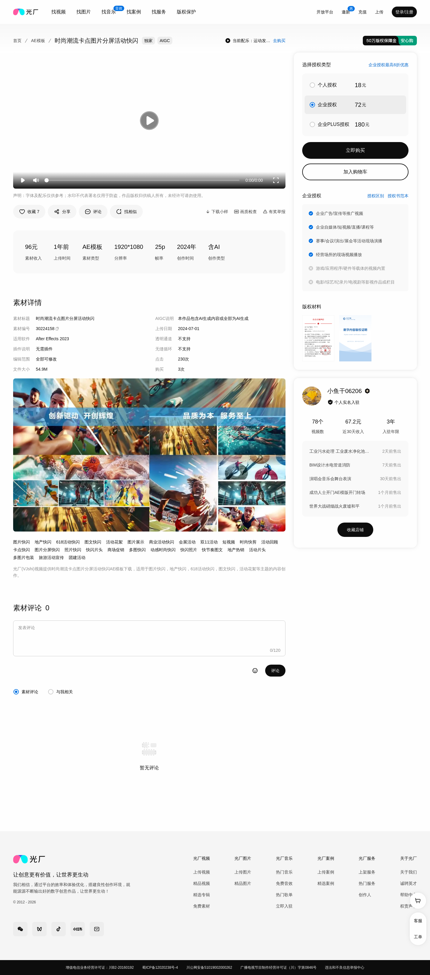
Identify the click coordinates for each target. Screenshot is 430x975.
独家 (148, 40)
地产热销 (236, 549)
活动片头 (257, 549)
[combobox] (58, 12)
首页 (17, 40)
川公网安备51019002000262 (209, 967)
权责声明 (408, 906)
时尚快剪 (248, 542)
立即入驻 (284, 906)
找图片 (83, 11)
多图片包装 (23, 557)
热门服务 (367, 883)
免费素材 (201, 906)
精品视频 (201, 883)
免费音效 (284, 883)
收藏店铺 (355, 529)
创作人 (365, 894)
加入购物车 (355, 171)
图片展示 (136, 542)
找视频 (58, 11)
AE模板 (38, 40)
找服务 (159, 11)
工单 (418, 936)
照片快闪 (72, 549)
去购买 (279, 40)
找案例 (134, 11)
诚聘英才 (408, 883)
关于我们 (408, 872)
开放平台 (325, 12)
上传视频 (201, 872)
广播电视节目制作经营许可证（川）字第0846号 (278, 967)
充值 (362, 12)
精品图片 (242, 883)
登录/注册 (404, 12)
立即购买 (355, 150)
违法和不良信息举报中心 (344, 967)
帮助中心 (408, 894)
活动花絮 (114, 542)
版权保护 (186, 11)
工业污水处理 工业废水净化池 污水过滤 (339, 451)
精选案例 (325, 883)
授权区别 (375, 195)
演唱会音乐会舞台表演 (330, 478)
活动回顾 (269, 542)
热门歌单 (284, 894)
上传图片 (242, 872)
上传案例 (325, 872)
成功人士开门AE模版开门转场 (337, 492)
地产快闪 (43, 542)
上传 (379, 12)
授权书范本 (398, 195)
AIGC (165, 40)
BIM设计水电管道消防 (329, 465)
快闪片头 (94, 549)
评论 (275, 670)
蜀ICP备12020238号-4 (160, 967)
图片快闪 (21, 542)
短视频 (228, 542)
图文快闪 (93, 542)
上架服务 (367, 872)
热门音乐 (284, 872)
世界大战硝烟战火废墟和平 (334, 506)
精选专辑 (201, 894)
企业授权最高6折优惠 (388, 64)
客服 (418, 920)
